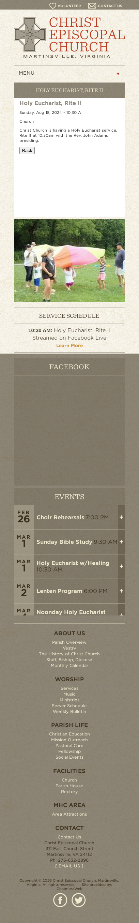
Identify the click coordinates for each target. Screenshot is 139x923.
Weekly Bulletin (69, 711)
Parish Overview (69, 642)
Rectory (69, 791)
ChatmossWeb (69, 889)
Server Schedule (69, 705)
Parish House (69, 785)
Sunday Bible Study (64, 542)
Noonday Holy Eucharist (71, 612)
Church (69, 780)
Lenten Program (59, 591)
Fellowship (69, 751)
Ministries (69, 699)
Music (69, 694)
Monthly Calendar (69, 665)
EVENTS (69, 496)
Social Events (69, 757)
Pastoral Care (69, 745)
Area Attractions (69, 814)
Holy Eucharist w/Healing (72, 563)
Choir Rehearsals (60, 517)
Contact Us (69, 836)
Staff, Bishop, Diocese (69, 659)
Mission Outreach (69, 739)
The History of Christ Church (69, 653)
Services (69, 688)
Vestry (69, 648)
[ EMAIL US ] (69, 865)
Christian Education (69, 733)
